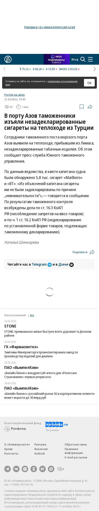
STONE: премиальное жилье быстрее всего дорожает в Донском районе (47, 333)
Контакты (11, 453)
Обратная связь (76, 444)
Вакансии (41, 449)
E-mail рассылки (76, 457)
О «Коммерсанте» (17, 444)
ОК (89, 83)
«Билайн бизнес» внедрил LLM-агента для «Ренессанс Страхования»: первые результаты (40, 375)
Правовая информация (74, 451)
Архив (8, 449)
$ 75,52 (24, 69)
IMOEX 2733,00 (68, 69)
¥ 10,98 (50, 69)
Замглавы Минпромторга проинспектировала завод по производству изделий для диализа (41, 354)
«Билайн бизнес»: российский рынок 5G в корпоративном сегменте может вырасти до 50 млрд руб (49, 396)
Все (32, 315)
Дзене (66, 264)
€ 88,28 (37, 69)
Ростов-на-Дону (14, 95)
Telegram (42, 264)
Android (39, 453)
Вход (75, 59)
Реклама (40, 444)
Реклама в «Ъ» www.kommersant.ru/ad (49, 27)
